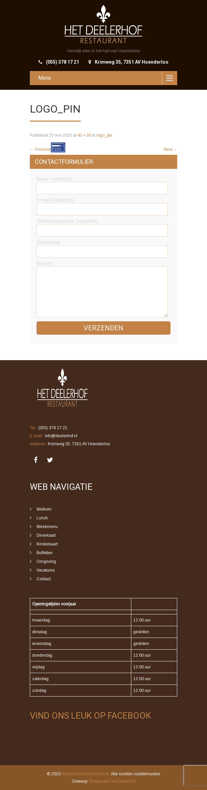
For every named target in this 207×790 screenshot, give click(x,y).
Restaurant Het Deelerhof (85, 774)
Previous (40, 149)
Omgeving (46, 561)
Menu (44, 78)
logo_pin (104, 135)
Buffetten (45, 552)
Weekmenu (47, 526)
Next (170, 149)
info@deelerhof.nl (61, 436)
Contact (44, 579)
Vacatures (46, 570)
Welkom (44, 509)
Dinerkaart (46, 535)
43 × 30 (84, 135)
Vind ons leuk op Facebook (90, 716)
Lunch (42, 518)
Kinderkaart (47, 544)
